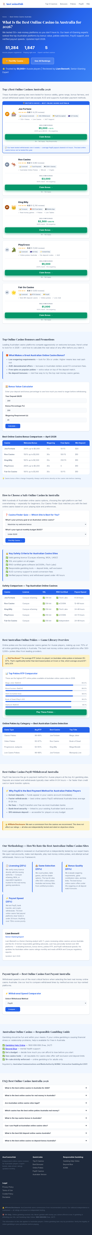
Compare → (12, 1009)
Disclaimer (6, 1197)
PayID (81, 4)
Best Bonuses (38, 1164)
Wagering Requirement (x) (16, 415)
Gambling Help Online (15, 1045)
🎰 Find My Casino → (16, 61)
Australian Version (39, 1174)
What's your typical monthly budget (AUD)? (24, 530)
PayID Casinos (38, 1171)
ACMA (65, 1168)
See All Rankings (42, 61)
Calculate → (12, 426)
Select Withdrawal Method (16, 999)
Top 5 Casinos (51, 4)
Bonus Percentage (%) (15, 406)
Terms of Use (7, 1190)
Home (4, 17)
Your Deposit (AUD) (13, 396)
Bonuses (63, 4)
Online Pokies (38, 1168)
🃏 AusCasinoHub (12, 4)
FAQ (88, 4)
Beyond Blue (11, 1049)
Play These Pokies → (46, 712)
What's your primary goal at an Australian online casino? (29, 520)
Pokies (73, 4)
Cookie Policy (7, 1194)
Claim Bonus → (46, 137)
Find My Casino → (15, 540)
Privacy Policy (8, 1187)
